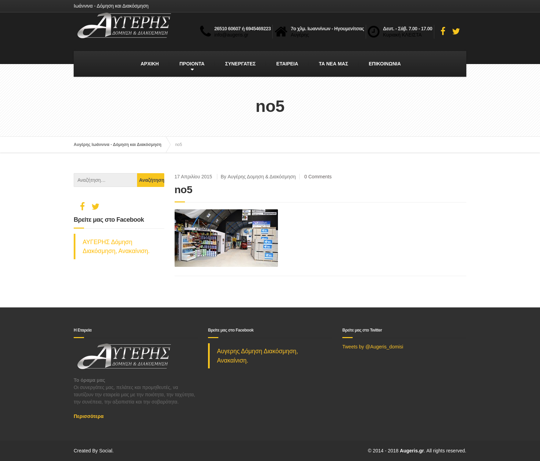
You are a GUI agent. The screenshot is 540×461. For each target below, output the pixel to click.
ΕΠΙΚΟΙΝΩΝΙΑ (385, 63)
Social (105, 450)
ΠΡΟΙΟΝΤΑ (192, 63)
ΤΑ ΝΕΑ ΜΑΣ (333, 63)
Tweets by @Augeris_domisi (372, 346)
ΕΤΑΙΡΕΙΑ (287, 63)
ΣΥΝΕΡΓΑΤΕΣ (240, 63)
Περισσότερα (89, 416)
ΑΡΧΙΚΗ (150, 63)
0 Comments (318, 176)
